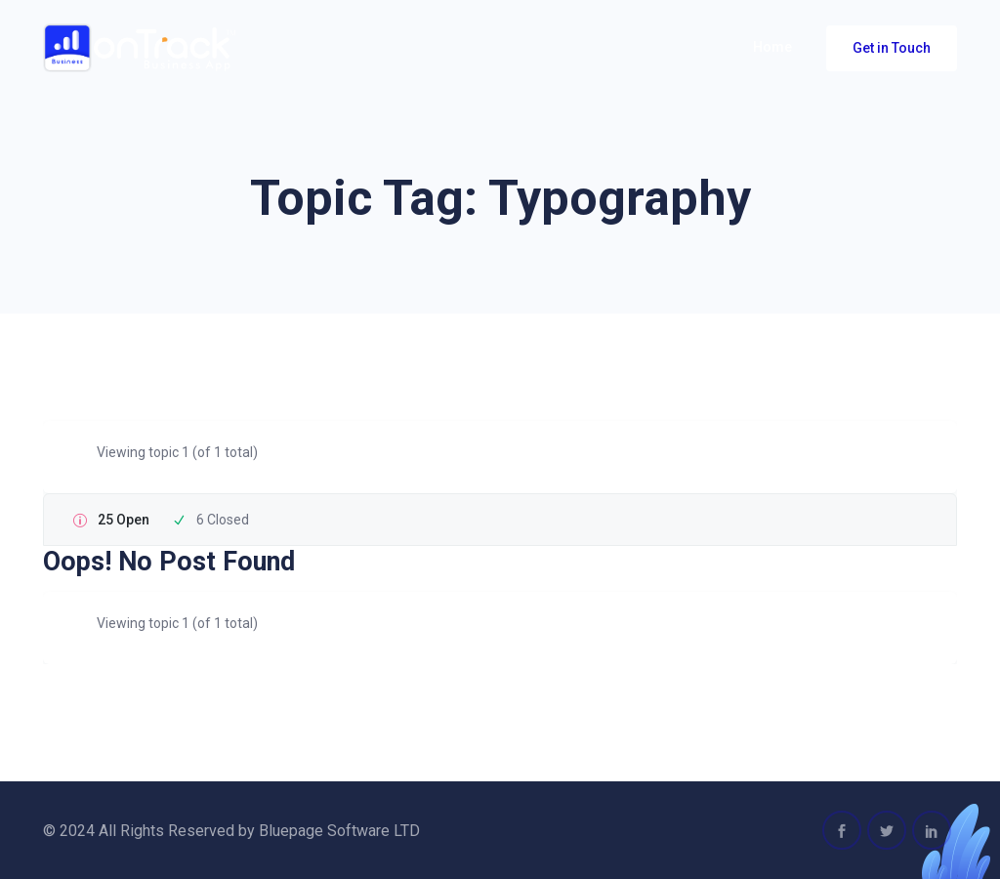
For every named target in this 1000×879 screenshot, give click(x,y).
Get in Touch (892, 48)
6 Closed (222, 519)
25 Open (123, 519)
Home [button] (772, 47)
